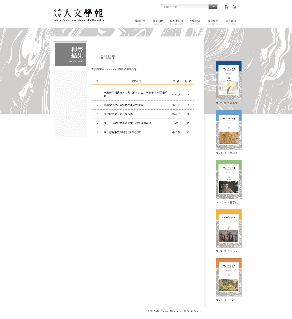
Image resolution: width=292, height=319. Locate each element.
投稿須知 (194, 22)
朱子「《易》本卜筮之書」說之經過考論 (127, 123)
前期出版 (231, 22)
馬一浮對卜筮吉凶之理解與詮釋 (122, 132)
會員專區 (213, 22)
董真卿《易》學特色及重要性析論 (123, 104)
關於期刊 (158, 22)
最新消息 (140, 22)
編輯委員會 (176, 22)
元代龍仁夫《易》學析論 (118, 114)
